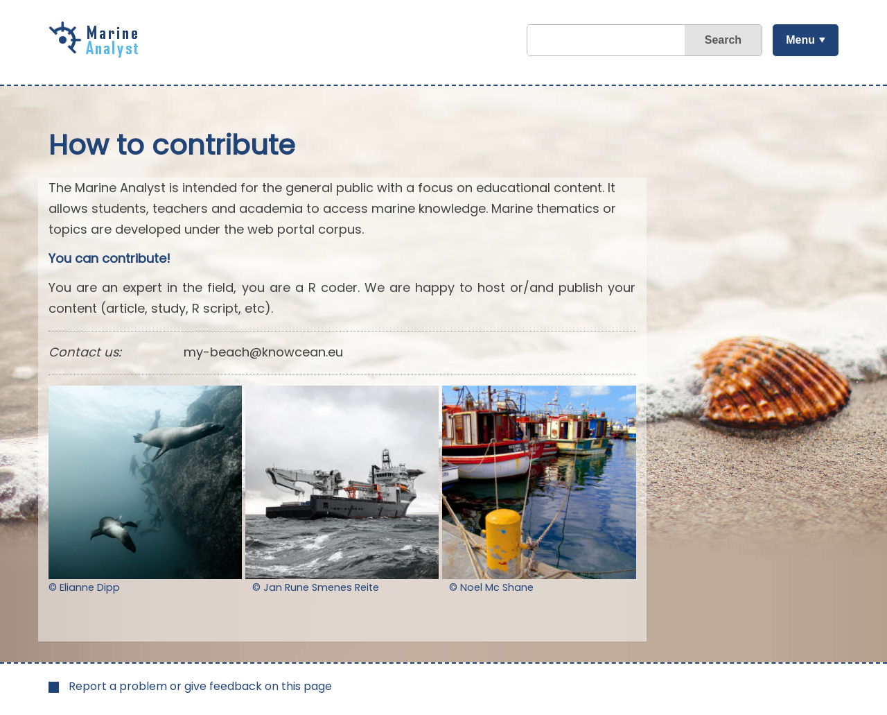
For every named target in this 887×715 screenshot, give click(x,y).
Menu (800, 40)
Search (723, 40)
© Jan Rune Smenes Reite (315, 587)
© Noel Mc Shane (491, 587)
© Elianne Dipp (84, 587)
